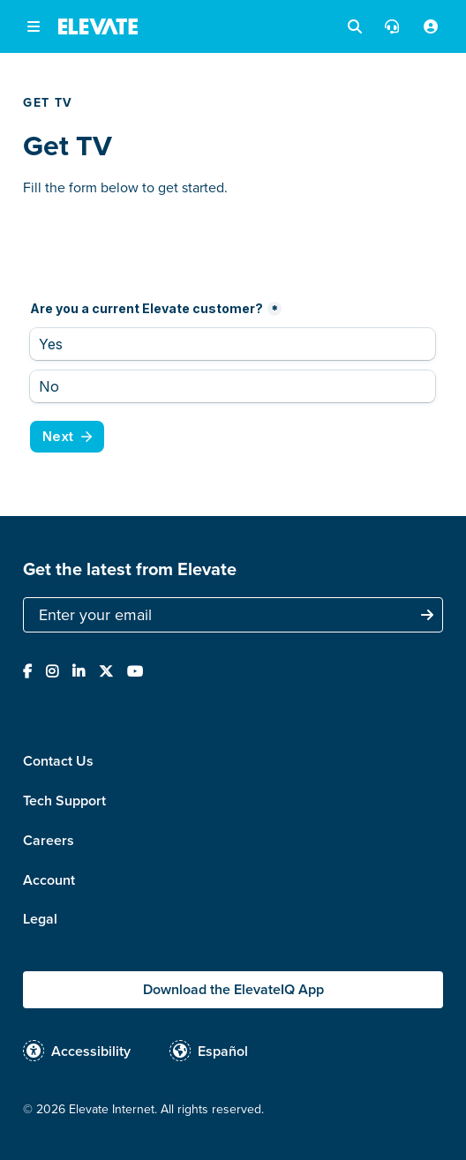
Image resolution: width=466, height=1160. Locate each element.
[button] (33, 26)
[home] (98, 26)
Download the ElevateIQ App (233, 989)
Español (223, 1051)
